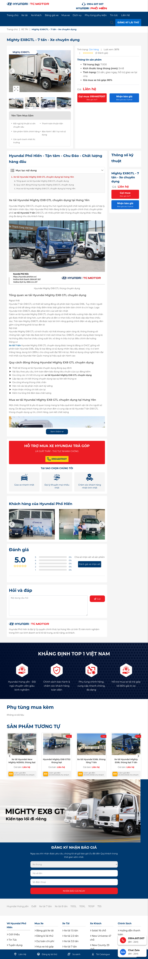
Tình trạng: (82, 49)
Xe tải (24, 15)
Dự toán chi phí (44, 941)
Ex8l (33, 906)
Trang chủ (12, 15)
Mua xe (65, 15)
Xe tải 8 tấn (61, 906)
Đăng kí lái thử (44, 936)
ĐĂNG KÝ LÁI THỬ (128, 22)
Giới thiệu (13, 934)
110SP (91, 906)
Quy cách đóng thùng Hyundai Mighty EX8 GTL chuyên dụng (45, 185)
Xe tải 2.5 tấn (70, 936)
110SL (73, 906)
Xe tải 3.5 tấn (70, 941)
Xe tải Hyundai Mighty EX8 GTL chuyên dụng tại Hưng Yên (43, 177)
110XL (82, 906)
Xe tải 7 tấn (15, 345)
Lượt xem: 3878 (111, 49)
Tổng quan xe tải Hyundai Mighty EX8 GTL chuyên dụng (42, 181)
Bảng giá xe (52, 15)
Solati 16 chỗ (98, 930)
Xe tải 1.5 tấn (70, 930)
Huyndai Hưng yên (17, 906)
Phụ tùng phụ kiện (96, 15)
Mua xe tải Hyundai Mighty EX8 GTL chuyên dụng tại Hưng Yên (45, 188)
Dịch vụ (77, 15)
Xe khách (36, 15)
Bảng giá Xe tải (44, 930)
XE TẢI (24, 29)
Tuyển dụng (14, 945)
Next (68, 71)
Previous (12, 71)
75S (99, 906)
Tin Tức (12, 939)
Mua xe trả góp (44, 946)
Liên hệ (125, 15)
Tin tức (114, 15)
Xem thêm (56, 431)
